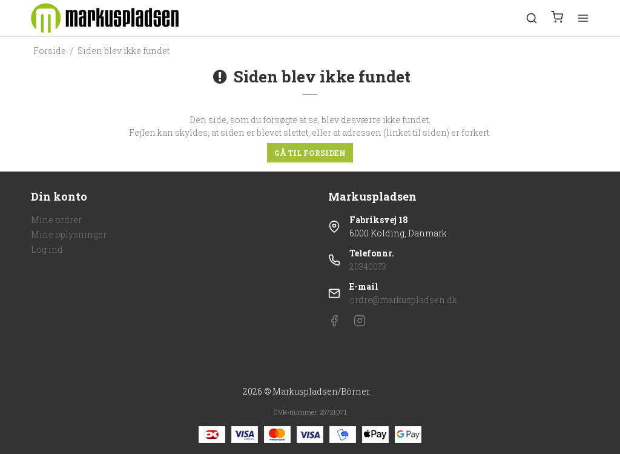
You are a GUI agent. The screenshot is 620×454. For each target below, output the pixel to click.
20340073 (367, 266)
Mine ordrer (56, 219)
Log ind (47, 249)
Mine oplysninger (69, 234)
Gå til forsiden (310, 153)
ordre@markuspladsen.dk (403, 299)
